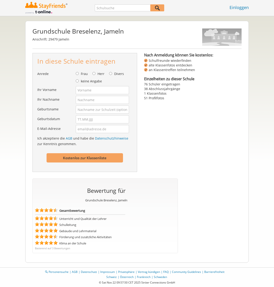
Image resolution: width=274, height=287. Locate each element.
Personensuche (59, 272)
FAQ (166, 272)
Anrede (43, 74)
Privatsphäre (126, 272)
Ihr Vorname (47, 89)
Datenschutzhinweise (111, 138)
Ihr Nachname (48, 99)
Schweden (160, 277)
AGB (69, 138)
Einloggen (239, 7)
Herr (101, 74)
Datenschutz (89, 272)
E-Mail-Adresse (49, 128)
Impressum (107, 272)
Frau (84, 74)
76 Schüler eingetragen (162, 84)
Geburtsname (48, 109)
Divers (119, 74)
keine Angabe (91, 81)
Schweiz (111, 277)
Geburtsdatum (48, 119)
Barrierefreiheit (214, 272)
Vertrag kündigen (149, 272)
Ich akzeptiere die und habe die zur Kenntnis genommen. (82, 141)
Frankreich (144, 277)
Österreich (127, 277)
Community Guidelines (186, 272)
